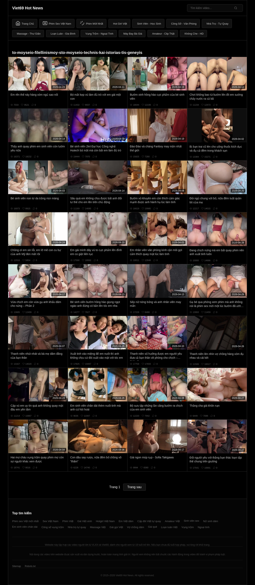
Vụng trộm (187, 527)
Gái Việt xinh (84, 521)
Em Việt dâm (126, 521)
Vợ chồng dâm (135, 527)
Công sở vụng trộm (52, 527)
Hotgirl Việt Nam (105, 521)
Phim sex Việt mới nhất (25, 521)
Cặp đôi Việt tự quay (149, 521)
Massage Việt (98, 527)
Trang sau (134, 487)
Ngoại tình (203, 527)
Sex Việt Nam (50, 521)
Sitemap (16, 566)
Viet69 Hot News (27, 8)
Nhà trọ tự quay (77, 527)
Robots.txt (30, 566)
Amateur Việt (172, 521)
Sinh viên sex (191, 520)
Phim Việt (67, 521)
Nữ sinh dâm (210, 521)
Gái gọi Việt (116, 527)
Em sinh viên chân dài (24, 526)
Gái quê (152, 526)
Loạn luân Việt (169, 527)
